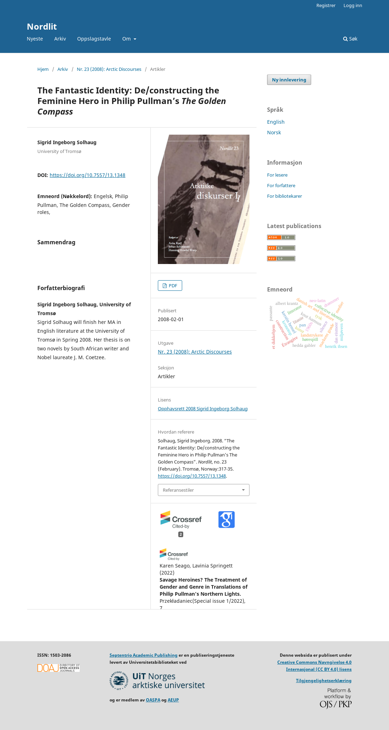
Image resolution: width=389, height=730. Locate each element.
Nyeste (35, 38)
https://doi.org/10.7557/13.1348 (87, 175)
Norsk (274, 132)
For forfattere (281, 185)
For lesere (277, 175)
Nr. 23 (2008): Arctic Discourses (109, 69)
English (276, 121)
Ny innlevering (289, 79)
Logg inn (353, 5)
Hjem (43, 69)
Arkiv (60, 38)
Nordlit (42, 26)
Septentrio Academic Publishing (144, 655)
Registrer (325, 5)
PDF (172, 285)
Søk (350, 38)
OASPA (153, 700)
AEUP (173, 700)
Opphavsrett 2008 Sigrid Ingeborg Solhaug (203, 408)
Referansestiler (178, 490)
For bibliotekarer (284, 196)
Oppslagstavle (94, 38)
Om (127, 38)
